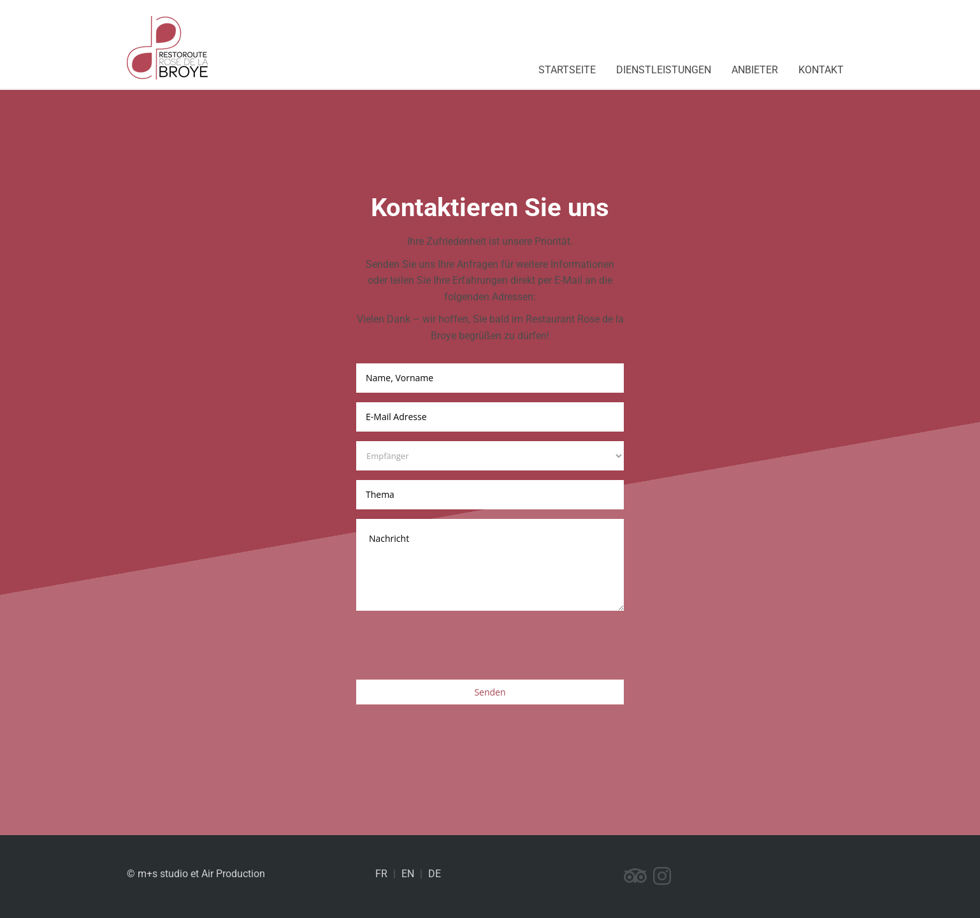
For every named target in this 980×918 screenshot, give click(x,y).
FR (381, 874)
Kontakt (821, 70)
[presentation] (453, 645)
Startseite (567, 70)
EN (407, 874)
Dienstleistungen (663, 70)
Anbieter (754, 70)
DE (434, 874)
